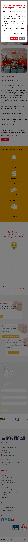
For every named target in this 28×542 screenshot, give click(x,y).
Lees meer (14, 38)
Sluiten (22, 38)
